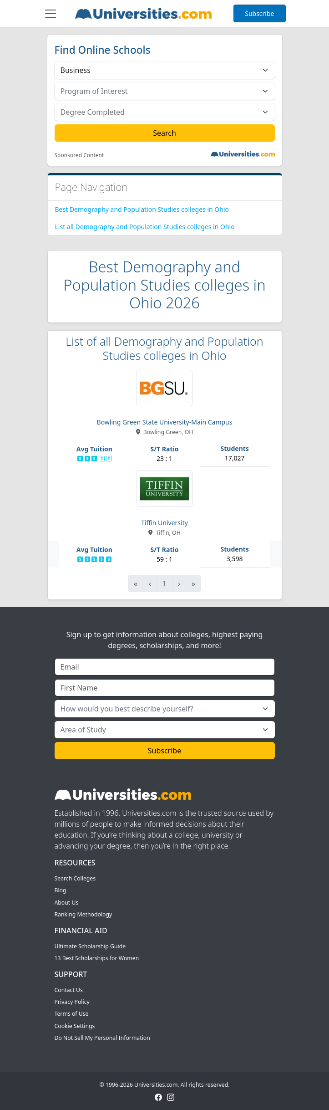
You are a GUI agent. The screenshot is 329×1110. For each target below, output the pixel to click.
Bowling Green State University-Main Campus (165, 422)
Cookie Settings (75, 1026)
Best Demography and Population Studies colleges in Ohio (142, 209)
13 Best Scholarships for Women (97, 958)
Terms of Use (72, 1014)
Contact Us (69, 990)
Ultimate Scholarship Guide (90, 946)
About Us (67, 902)
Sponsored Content (79, 155)
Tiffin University (164, 522)
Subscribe (259, 13)
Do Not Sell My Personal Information (102, 1038)
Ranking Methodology (83, 914)
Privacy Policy (72, 1002)
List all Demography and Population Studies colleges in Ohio (145, 226)
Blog (60, 890)
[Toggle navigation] (50, 13)
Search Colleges (75, 878)
